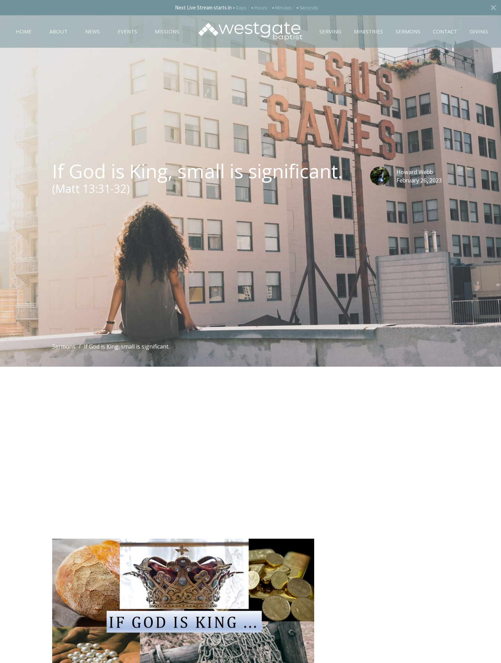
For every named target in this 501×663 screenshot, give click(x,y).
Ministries (368, 31)
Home (24, 31)
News (92, 31)
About (58, 31)
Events (127, 31)
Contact (445, 31)
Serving (330, 31)
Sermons (408, 31)
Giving (479, 31)
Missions (167, 31)
